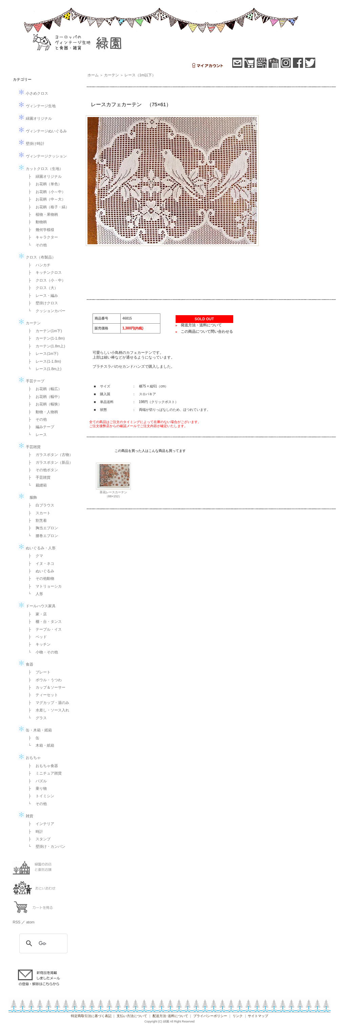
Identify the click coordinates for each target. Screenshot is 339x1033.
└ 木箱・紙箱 (40, 745)
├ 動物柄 (36, 222)
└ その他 (36, 245)
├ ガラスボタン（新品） (49, 462)
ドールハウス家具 (37, 606)
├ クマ (34, 556)
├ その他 (36, 419)
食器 (25, 664)
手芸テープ (31, 381)
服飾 (27, 497)
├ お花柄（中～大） (45, 199)
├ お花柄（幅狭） (43, 404)
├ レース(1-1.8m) (43, 361)
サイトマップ (258, 1016)
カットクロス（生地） (40, 169)
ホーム (93, 75)
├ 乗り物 (36, 788)
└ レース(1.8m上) (43, 369)
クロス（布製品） (37, 257)
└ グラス (36, 718)
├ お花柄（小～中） (45, 192)
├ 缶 (32, 738)
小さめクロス (33, 93)
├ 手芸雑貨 (38, 477)
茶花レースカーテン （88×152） (115, 494)
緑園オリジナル (35, 118)
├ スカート (38, 513)
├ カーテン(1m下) (43, 331)
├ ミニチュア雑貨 (43, 773)
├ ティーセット (41, 695)
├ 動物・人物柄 (41, 412)
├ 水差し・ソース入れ (47, 710)
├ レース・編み (41, 295)
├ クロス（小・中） (45, 280)
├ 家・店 (36, 614)
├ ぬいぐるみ (40, 571)
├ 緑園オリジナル (43, 176)
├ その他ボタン (41, 470)
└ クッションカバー (45, 311)
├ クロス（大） (41, 288)
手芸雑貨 (29, 447)
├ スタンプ (38, 839)
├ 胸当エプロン (41, 528)
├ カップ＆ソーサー (45, 687)
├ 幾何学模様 (40, 230)
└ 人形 (34, 594)
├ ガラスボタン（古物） (49, 455)
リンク (238, 1016)
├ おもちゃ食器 (41, 766)
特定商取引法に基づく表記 (91, 1016)
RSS (17, 922)
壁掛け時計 (31, 143)
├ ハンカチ (38, 265)
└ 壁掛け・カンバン (45, 846)
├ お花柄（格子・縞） (47, 207)
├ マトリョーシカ (43, 586)
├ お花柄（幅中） (43, 397)
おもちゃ (29, 757)
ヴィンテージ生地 (37, 106)
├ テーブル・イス (43, 629)
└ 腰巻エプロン (41, 536)
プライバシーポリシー (210, 1016)
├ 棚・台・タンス (43, 621)
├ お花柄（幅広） (43, 389)
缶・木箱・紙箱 (35, 730)
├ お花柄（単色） (43, 184)
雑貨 (25, 816)
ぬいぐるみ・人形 (37, 548)
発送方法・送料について (201, 325)
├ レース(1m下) (41, 353)
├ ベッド (36, 637)
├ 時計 (34, 831)
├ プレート (38, 672)
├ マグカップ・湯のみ (47, 703)
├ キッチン (38, 644)
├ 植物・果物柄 (41, 214)
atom (30, 922)
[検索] (42, 943)
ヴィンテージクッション (42, 156)
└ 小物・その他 (41, 652)
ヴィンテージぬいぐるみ (42, 131)
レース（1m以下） (140, 75)
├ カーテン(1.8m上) (45, 346)
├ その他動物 (40, 578)
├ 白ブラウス (40, 505)
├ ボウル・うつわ (43, 680)
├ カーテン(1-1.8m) (45, 338)
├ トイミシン (40, 796)
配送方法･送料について (170, 1016)
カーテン (29, 323)
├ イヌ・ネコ (40, 563)
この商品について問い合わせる (207, 331)
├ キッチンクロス (43, 272)
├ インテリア (40, 824)
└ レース (36, 435)
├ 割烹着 (36, 520)
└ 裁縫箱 (36, 485)
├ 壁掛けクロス (41, 303)
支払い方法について (132, 1016)
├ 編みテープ (40, 427)
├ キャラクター (41, 237)
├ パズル (36, 781)
